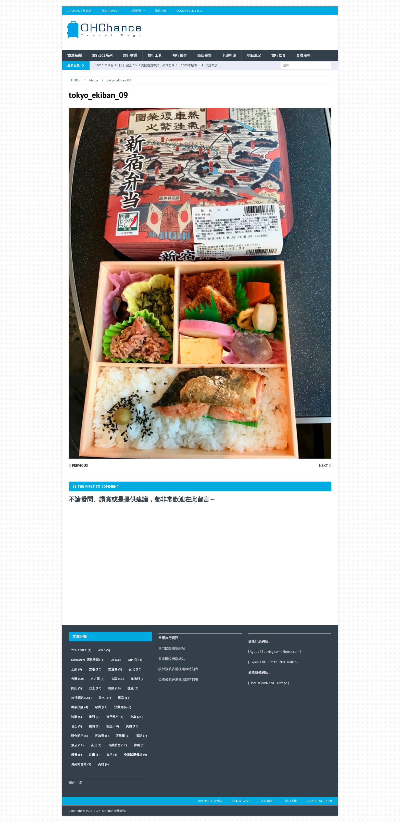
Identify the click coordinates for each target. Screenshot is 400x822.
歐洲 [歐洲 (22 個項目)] (101, 707)
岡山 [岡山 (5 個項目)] (76, 688)
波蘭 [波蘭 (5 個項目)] (76, 717)
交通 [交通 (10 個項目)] (95, 669)
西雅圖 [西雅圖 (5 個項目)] (122, 736)
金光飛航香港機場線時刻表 (178, 679)
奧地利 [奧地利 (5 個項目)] (137, 679)
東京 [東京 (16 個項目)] (124, 698)
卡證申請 (229, 55)
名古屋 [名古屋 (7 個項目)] (97, 679)
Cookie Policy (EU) (189, 11)
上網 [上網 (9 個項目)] (76, 669)
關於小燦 (160, 11)
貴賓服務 (303, 55)
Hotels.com (291, 651)
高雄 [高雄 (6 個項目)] (103, 764)
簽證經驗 (136, 11)
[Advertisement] (249, 31)
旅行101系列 (102, 55)
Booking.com (271, 651)
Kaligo (292, 662)
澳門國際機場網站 (171, 648)
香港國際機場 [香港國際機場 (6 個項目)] (135, 754)
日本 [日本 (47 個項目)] (104, 698)
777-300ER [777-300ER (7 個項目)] (81, 650)
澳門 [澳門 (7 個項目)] (94, 717)
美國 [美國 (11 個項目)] (132, 726)
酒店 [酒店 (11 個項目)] (77, 745)
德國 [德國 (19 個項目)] (114, 688)
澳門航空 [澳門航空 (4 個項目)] (114, 717)
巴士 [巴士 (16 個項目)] (95, 688)
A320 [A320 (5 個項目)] (104, 650)
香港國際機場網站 (171, 659)
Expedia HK (258, 662)
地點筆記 (254, 55)
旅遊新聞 (74, 55)
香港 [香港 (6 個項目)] (111, 754)
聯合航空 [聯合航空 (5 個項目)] (79, 736)
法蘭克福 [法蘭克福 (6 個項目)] (122, 707)
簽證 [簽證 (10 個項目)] (112, 726)
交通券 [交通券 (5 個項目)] (115, 669)
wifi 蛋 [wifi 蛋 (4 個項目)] (135, 659)
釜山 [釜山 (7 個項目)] (96, 745)
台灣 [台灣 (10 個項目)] (77, 679)
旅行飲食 (278, 55)
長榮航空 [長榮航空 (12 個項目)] (117, 745)
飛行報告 (179, 55)
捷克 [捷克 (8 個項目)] (133, 688)
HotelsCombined (262, 683)
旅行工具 (155, 55)
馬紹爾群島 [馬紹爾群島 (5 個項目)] (81, 764)
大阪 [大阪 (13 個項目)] (117, 679)
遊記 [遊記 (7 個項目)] (141, 736)
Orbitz (272, 662)
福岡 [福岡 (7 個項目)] (94, 726)
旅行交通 (130, 55)
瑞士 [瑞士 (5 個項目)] (76, 726)
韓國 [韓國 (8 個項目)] (139, 745)
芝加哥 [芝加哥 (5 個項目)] (102, 736)
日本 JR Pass (109, 11)
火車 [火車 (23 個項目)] (136, 717)
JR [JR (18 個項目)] (116, 659)
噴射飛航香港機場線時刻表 (178, 669)
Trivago (281, 683)
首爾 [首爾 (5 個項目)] (94, 754)
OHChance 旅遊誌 (79, 11)
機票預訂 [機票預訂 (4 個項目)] (79, 707)
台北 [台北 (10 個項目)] (135, 669)
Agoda (254, 651)
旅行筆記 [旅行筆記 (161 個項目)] (81, 698)
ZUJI (282, 662)
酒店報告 (204, 55)
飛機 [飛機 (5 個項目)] (76, 754)
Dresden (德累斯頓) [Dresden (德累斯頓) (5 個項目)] (87, 659)
